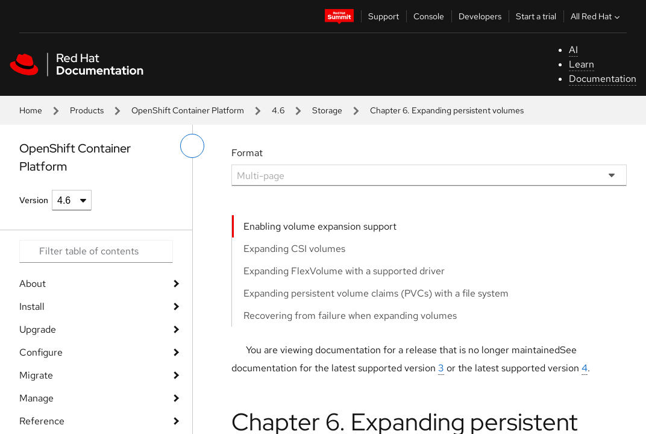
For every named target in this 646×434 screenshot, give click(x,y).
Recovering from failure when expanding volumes (350, 315)
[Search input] (96, 251)
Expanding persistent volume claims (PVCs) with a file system (376, 293)
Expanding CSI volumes (294, 248)
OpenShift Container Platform (187, 110)
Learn (581, 64)
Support (383, 16)
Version (33, 200)
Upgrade (37, 329)
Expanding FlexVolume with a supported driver (344, 271)
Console (428, 16)
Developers (480, 16)
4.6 (278, 110)
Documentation (602, 78)
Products (87, 110)
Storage (327, 110)
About (32, 283)
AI (573, 49)
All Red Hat (596, 16)
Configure (41, 352)
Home (30, 110)
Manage (36, 398)
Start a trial (536, 16)
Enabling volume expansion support (320, 226)
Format (247, 152)
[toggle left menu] (192, 146)
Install (32, 306)
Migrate (36, 375)
